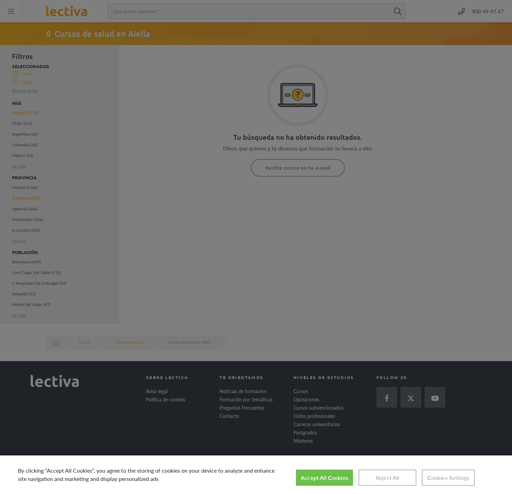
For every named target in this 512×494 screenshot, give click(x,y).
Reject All (387, 477)
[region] (256, 474)
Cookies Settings (448, 477)
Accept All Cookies (324, 477)
